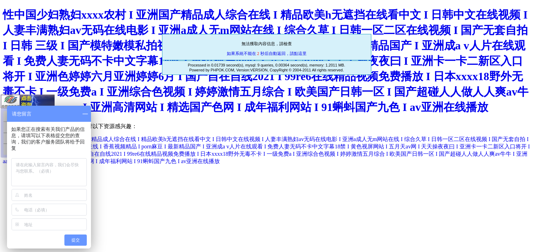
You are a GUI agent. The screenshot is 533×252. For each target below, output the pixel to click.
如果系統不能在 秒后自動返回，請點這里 (267, 53)
